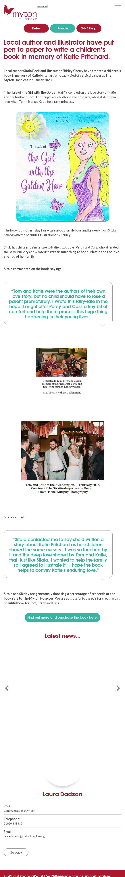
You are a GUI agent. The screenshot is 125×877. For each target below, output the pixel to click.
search (109, 5)
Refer (36, 28)
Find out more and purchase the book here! (62, 617)
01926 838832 (13, 823)
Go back (16, 852)
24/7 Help (88, 28)
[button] (7, 688)
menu (118, 5)
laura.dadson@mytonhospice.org (24, 836)
